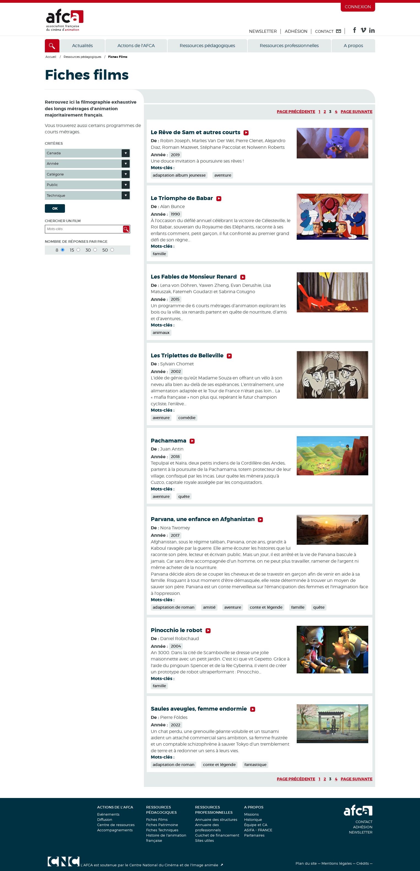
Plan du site (306, 863)
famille (159, 253)
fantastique (255, 764)
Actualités (82, 45)
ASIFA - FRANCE (258, 830)
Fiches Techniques (162, 830)
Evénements (108, 814)
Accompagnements (115, 830)
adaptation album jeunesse (179, 175)
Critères (54, 143)
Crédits (362, 863)
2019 (175, 154)
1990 (175, 214)
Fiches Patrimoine (162, 825)
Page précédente (296, 111)
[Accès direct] (52, 45)
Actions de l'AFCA (136, 45)
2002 (176, 371)
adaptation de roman (173, 607)
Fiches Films (157, 819)
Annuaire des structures (216, 819)
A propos (353, 45)
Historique (253, 819)
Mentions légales (336, 863)
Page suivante (356, 111)
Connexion (358, 6)
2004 (176, 646)
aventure (222, 175)
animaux (161, 332)
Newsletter (263, 31)
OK (55, 208)
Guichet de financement (217, 835)
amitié (209, 607)
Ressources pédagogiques (207, 45)
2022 (175, 724)
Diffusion (104, 819)
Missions (251, 814)
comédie (186, 417)
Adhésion (296, 31)
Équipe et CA (255, 825)
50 (108, 250)
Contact (364, 821)
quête (184, 496)
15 (75, 250)
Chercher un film (63, 221)
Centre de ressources (116, 825)
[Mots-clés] (79, 229)
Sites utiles (204, 840)
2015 (175, 299)
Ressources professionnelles (289, 45)
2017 (175, 535)
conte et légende (266, 607)
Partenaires (254, 835)
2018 (175, 456)
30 (91, 250)
